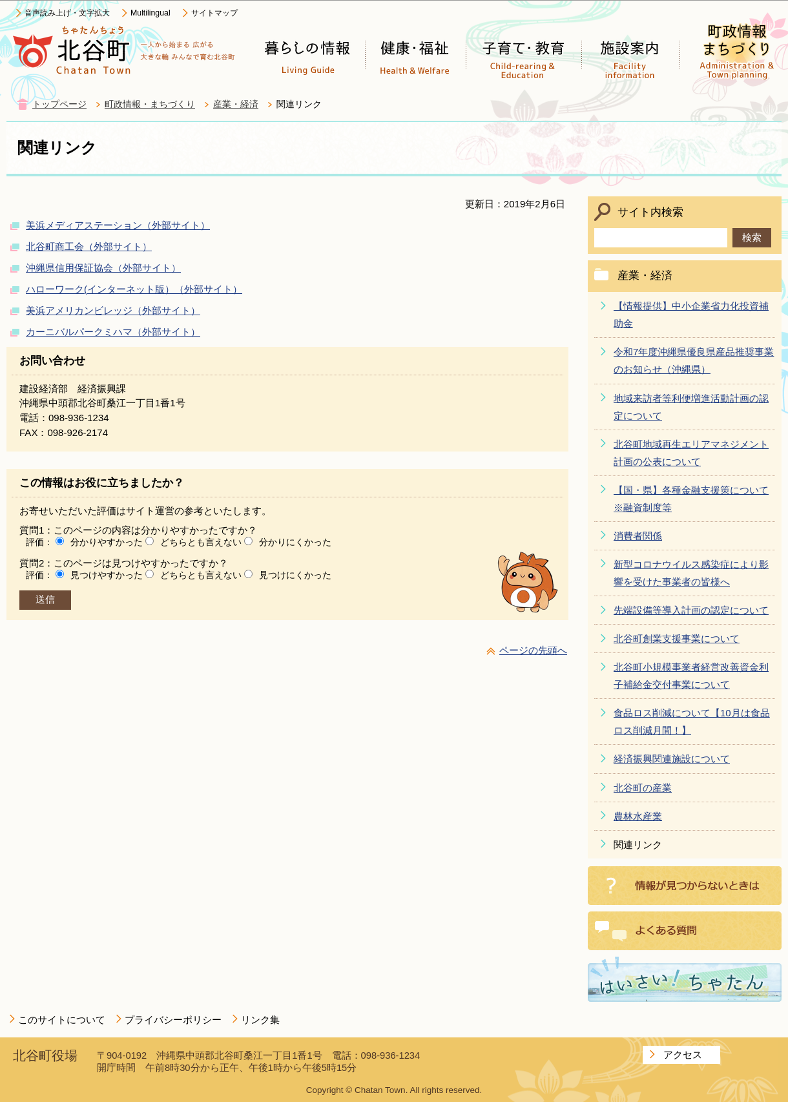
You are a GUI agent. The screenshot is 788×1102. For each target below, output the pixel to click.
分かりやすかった (106, 542)
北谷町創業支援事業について (677, 638)
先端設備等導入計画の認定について (691, 610)
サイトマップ (214, 12)
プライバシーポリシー (173, 1019)
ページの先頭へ (533, 650)
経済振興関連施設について (672, 758)
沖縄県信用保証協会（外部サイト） (103, 267)
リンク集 (260, 1019)
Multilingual (150, 12)
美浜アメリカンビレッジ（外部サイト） (113, 310)
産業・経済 (235, 104)
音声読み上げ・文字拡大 (67, 12)
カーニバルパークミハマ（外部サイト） (113, 331)
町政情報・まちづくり (150, 104)
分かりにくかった (295, 542)
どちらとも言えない (201, 542)
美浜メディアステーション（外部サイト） (118, 225)
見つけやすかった (106, 575)
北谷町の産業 (643, 787)
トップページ (59, 104)
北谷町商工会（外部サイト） (89, 246)
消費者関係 (638, 535)
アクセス (682, 1054)
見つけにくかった (295, 575)
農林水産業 (638, 816)
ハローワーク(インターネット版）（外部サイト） (134, 289)
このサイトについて (61, 1019)
